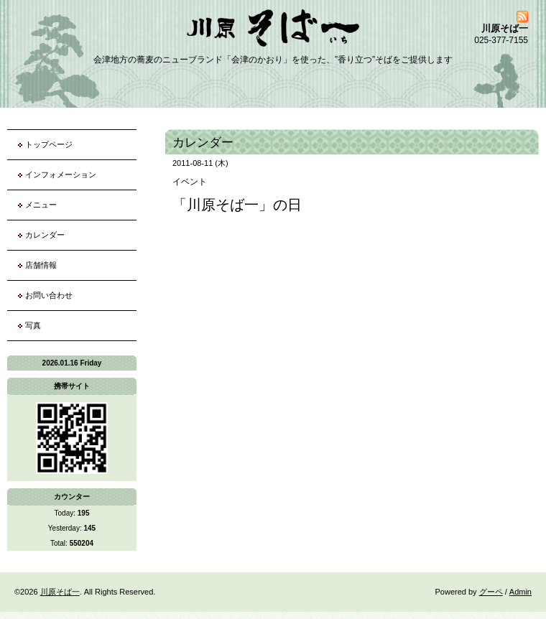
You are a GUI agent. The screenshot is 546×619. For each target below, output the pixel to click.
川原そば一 (60, 591)
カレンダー (45, 235)
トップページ (49, 144)
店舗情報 (41, 265)
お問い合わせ (49, 295)
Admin (520, 591)
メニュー (41, 204)
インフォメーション (60, 174)
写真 (33, 325)
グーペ (491, 591)
